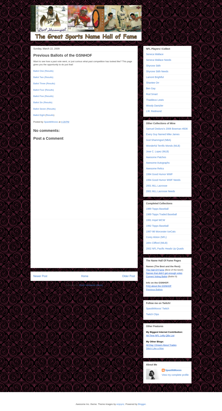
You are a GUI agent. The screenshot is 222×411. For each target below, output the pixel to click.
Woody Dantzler (154, 105)
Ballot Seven (39, 109)
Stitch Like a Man (155, 348)
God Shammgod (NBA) (158, 140)
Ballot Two (38, 77)
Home (84, 276)
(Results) (48, 71)
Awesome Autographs (158, 162)
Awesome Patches (156, 157)
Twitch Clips (152, 314)
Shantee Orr (152, 82)
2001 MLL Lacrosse (156, 185)
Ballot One (38, 71)
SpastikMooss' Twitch (157, 308)
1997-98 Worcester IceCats (161, 231)
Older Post (128, 276)
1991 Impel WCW (155, 220)
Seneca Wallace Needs (158, 60)
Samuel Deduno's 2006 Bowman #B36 (167, 128)
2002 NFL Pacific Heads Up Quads (165, 248)
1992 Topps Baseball (157, 225)
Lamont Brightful (155, 77)
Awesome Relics (155, 168)
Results (50, 115)
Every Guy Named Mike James (163, 134)
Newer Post (40, 276)
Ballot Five (38, 96)
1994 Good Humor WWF (159, 174)
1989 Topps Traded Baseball (161, 214)
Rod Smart (152, 94)
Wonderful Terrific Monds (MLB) (163, 145)
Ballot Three (39, 83)
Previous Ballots (154, 289)
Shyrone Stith (153, 65)
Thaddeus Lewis (155, 99)
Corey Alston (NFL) (156, 237)
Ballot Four (38, 90)
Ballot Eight (39, 115)
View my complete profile (175, 374)
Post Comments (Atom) (91, 285)
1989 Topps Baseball (157, 208)
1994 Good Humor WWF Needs (163, 180)
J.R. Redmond (153, 111)
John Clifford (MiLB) (156, 242)
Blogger (142, 404)
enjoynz (120, 404)
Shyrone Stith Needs (157, 71)
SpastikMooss (51, 122)
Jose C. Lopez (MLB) (157, 151)
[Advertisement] (84, 243)
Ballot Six (38, 102)
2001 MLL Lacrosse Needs (160, 191)
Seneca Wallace (155, 54)
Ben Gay (150, 88)
